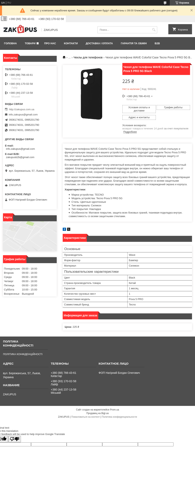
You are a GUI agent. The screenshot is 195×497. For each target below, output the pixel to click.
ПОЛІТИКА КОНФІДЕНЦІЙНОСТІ (22, 354)
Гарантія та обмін (134, 43)
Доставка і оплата (99, 43)
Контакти (71, 43)
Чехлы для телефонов (88, 57)
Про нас (50, 43)
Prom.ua (114, 409)
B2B (157, 43)
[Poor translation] (14, 439)
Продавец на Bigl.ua (97, 413)
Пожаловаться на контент (85, 416)
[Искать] (153, 29)
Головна (10, 43)
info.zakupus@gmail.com (23, 114)
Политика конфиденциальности (119, 416)
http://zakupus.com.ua (21, 109)
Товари (30, 43)
